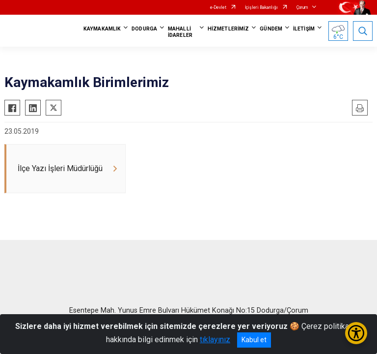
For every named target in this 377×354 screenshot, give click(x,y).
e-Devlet (218, 7)
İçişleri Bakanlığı (261, 7)
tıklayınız (215, 339)
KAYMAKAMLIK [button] (102, 29)
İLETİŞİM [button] (304, 29)
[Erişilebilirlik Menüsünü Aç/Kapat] (356, 333)
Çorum (302, 7)
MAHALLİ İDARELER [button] (180, 32)
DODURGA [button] (144, 29)
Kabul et (254, 340)
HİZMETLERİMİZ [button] (228, 29)
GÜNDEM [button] (271, 29)
